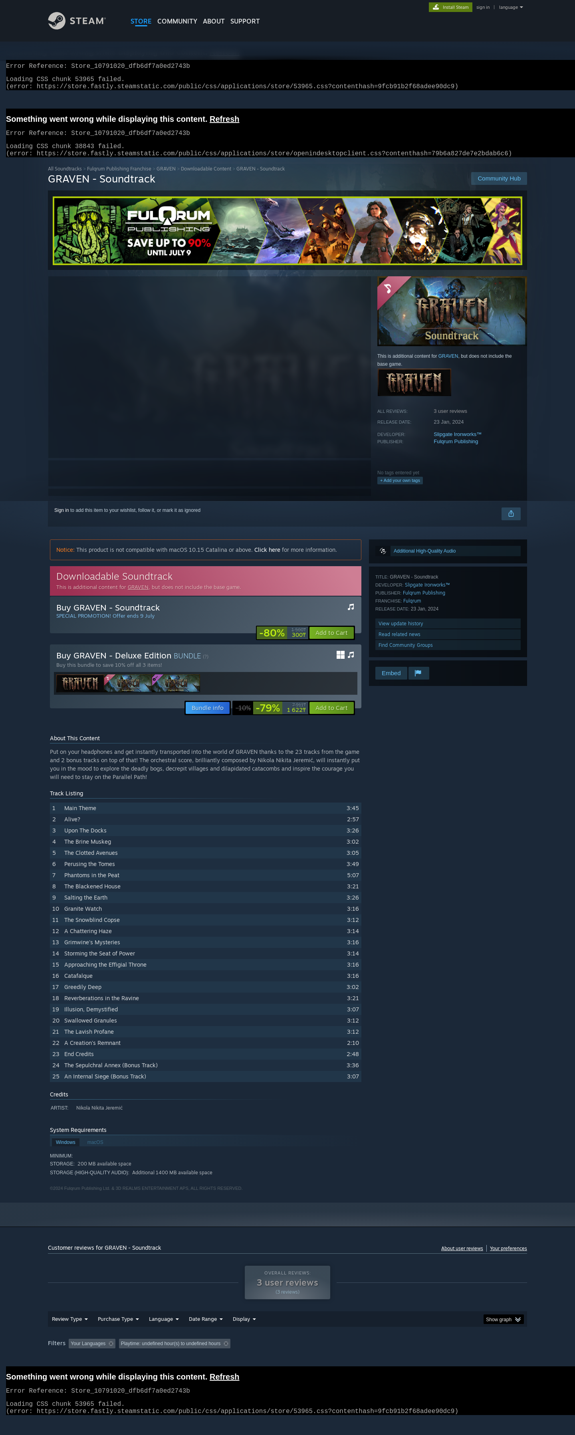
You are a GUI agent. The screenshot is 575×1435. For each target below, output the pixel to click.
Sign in (61, 520)
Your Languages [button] (88, 1353)
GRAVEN (166, 178)
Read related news (399, 644)
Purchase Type (115, 1328)
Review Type (67, 1328)
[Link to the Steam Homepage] (83, 27)
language (508, 7)
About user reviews (462, 1258)
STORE (141, 21)
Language (161, 1328)
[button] (331, 642)
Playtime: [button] (171, 1353)
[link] (282, 642)
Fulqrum (412, 610)
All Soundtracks (65, 178)
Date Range (203, 1328)
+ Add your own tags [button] (400, 490)
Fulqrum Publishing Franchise (119, 178)
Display (241, 1328)
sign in (483, 7)
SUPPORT (245, 21)
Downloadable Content (206, 178)
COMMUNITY (177, 21)
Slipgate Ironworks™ (458, 444)
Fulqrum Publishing (456, 451)
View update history (401, 633)
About (214, 21)
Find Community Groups (406, 655)
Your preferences (508, 1258)
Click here (267, 559)
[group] (287, 1353)
